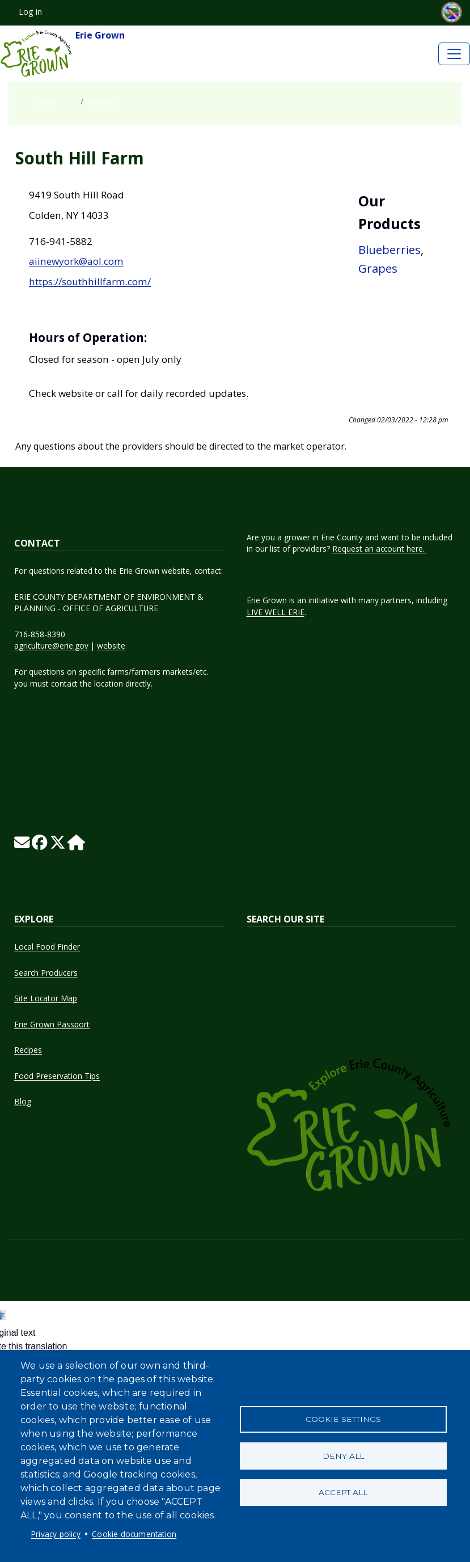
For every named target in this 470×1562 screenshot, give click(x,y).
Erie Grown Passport (52, 1024)
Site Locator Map (45, 998)
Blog (22, 1101)
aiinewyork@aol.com (76, 261)
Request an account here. (379, 548)
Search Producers (46, 972)
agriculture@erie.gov (51, 645)
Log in (30, 11)
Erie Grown (62, 53)
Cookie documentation (134, 1534)
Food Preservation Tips (57, 1075)
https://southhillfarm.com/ (90, 281)
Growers (103, 101)
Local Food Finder (47, 946)
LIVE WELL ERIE (275, 612)
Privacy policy (56, 1534)
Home (44, 101)
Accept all (343, 1492)
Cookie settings (343, 1419)
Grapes (377, 268)
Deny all (343, 1456)
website (111, 645)
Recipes (28, 1049)
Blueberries (389, 249)
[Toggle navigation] (454, 54)
